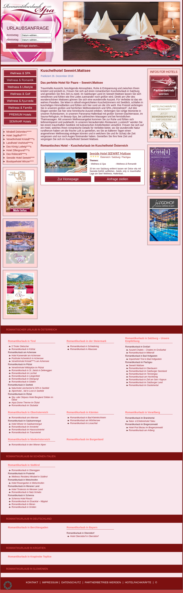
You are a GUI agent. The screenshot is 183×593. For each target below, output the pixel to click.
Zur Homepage (68, 179)
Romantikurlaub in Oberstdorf (80, 533)
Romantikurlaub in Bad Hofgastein (141, 356)
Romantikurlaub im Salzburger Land (146, 382)
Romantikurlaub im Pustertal (21, 473)
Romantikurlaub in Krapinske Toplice (29, 556)
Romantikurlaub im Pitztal (20, 364)
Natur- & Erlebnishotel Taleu (142, 421)
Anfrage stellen (117, 179)
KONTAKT (32, 582)
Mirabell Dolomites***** (18, 131)
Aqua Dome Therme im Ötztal (25, 402)
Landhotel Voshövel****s (19, 142)
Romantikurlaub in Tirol (22, 341)
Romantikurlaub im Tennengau (143, 374)
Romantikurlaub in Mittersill (141, 352)
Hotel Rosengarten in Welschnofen (27, 483)
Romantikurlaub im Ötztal (20, 394)
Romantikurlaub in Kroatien (26, 548)
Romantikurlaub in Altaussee (83, 349)
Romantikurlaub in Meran (23, 504)
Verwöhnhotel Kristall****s (20, 139)
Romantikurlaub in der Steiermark (86, 341)
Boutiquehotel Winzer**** (20, 161)
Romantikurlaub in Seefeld (20, 385)
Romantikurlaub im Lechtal (24, 373)
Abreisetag (13, 39)
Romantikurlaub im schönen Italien (31, 456)
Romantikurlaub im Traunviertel (26, 432)
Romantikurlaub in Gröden (23, 507)
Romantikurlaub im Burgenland (85, 439)
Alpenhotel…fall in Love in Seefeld (27, 391)
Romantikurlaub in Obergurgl (24, 379)
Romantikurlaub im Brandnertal (139, 418)
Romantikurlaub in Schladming (84, 346)
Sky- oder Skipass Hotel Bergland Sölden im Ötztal (32, 398)
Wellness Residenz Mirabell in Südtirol (29, 476)
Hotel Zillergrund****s (18, 150)
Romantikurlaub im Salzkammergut (24, 421)
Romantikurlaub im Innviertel (24, 427)
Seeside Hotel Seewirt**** (20, 157)
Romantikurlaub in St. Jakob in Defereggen (31, 370)
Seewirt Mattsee (136, 365)
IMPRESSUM (50, 582)
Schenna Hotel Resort (21, 498)
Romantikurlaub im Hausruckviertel (27, 429)
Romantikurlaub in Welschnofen (23, 480)
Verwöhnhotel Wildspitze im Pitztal (27, 367)
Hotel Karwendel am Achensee (25, 355)
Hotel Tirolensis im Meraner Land (27, 489)
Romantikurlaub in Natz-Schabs (26, 492)
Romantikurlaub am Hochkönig (143, 377)
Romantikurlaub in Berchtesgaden (28, 527)
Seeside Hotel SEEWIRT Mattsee (110, 153)
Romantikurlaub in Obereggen (25, 470)
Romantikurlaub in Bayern (82, 527)
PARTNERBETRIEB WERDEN (103, 582)
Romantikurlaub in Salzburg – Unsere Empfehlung (147, 339)
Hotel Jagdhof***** (16, 135)
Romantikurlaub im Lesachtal (83, 423)
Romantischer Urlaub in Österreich (31, 329)
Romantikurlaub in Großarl (137, 346)
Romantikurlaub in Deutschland (29, 518)
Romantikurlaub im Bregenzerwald (141, 424)
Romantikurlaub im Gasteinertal (143, 385)
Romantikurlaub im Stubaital (24, 405)
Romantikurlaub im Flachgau (138, 362)
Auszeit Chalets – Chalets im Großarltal (147, 350)
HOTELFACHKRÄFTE (138, 582)
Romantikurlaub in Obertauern (143, 368)
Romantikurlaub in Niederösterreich (29, 439)
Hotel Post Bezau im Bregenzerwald (146, 427)
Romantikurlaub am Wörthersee (85, 420)
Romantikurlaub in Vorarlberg (142, 412)
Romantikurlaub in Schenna (21, 495)
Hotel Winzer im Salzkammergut (26, 424)
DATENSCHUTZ (71, 582)
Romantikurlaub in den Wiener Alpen (28, 444)
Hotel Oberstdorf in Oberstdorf (84, 536)
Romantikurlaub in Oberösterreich (28, 412)
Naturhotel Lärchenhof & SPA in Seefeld (30, 388)
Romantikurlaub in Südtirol (24, 465)
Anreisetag (13, 35)
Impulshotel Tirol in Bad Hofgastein (145, 359)
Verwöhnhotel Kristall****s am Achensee (30, 361)
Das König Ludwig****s (18, 146)
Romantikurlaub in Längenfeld (25, 376)
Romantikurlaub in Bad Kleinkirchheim (88, 417)
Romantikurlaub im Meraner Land (23, 486)
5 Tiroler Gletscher (20, 346)
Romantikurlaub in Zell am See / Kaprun (147, 379)
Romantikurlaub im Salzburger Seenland (148, 371)
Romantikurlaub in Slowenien (27, 568)
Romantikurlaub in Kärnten (82, 412)
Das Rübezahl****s (16, 154)
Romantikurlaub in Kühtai (23, 349)
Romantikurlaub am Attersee (24, 417)
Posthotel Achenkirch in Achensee (27, 358)
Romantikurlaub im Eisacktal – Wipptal (29, 501)
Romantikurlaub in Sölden (23, 381)
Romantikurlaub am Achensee (22, 352)
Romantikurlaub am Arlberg (142, 430)
